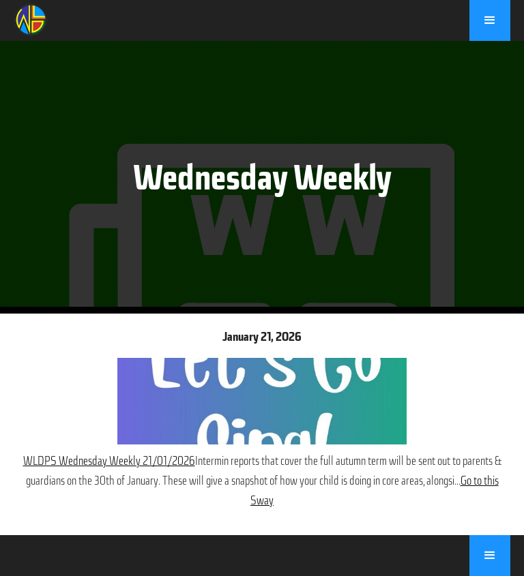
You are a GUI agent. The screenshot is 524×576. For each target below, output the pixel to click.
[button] (489, 20)
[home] (31, 18)
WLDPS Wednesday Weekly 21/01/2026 (109, 460)
